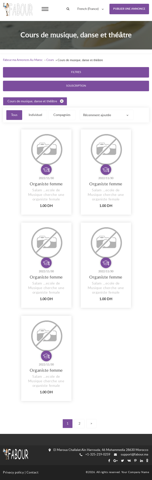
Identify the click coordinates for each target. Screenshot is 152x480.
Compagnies (61, 115)
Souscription (76, 85)
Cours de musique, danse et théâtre (36, 101)
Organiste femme (46, 184)
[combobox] (91, 9)
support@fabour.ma (131, 454)
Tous (14, 115)
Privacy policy (13, 472)
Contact (33, 472)
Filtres (76, 72)
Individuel (35, 115)
